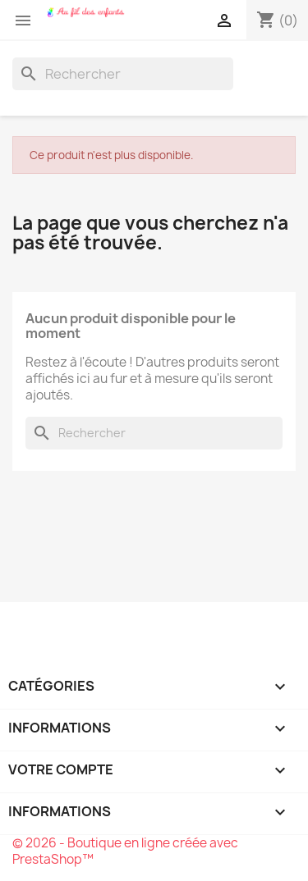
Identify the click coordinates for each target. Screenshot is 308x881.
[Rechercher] (122, 73)
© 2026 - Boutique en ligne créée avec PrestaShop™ (125, 851)
